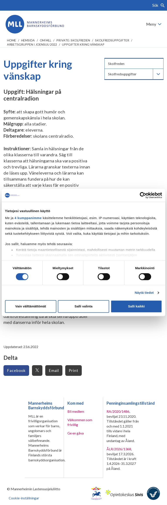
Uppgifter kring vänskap (83, 44)
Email (54, 370)
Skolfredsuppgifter (112, 40)
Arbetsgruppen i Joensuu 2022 (32, 44)
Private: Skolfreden (73, 40)
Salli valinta (84, 306)
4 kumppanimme (28, 218)
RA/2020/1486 (118, 411)
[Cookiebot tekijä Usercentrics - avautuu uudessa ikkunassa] (143, 195)
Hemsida (28, 40)
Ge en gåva (75, 433)
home (11, 40)
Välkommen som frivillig (79, 422)
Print (73, 370)
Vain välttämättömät (30, 306)
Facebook (16, 370)
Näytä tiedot (144, 292)
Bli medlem (75, 411)
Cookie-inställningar (24, 498)
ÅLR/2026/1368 (119, 449)
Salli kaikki (136, 306)
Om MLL (45, 40)
